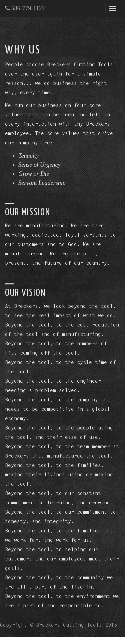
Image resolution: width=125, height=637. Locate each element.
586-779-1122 (25, 8)
